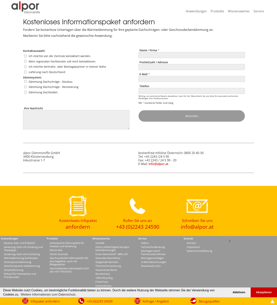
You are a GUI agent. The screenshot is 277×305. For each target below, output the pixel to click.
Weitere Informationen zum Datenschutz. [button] (48, 294)
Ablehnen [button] (239, 292)
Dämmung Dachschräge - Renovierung (53, 87)
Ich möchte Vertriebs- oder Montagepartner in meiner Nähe (67, 66)
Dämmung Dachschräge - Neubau (51, 81)
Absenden (191, 116)
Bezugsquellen (209, 301)
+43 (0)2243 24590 (100, 301)
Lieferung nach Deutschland (47, 72)
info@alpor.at (158, 164)
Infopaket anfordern (45, 301)
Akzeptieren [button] (264, 292)
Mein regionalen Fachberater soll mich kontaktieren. (62, 61)
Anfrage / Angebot (156, 301)
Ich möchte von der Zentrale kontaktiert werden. (60, 56)
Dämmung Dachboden (43, 92)
